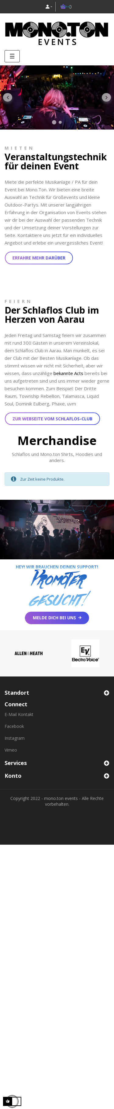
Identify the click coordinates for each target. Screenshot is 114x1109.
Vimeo (11, 750)
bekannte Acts (68, 373)
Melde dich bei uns (54, 618)
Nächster (106, 97)
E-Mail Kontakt (19, 714)
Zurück (7, 97)
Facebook (14, 726)
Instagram (15, 738)
